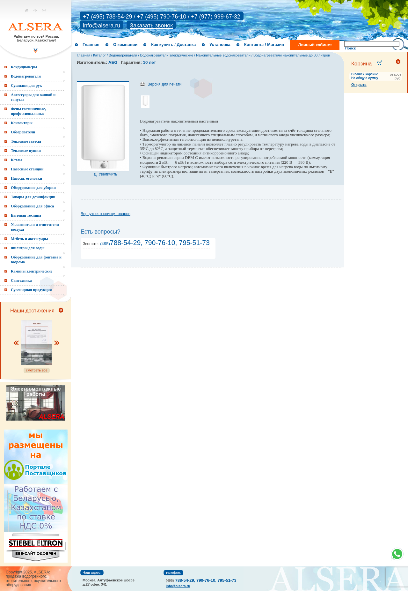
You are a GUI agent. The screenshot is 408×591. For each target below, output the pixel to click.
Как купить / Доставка (173, 44)
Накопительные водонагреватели (223, 55)
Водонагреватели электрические (166, 55)
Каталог (99, 55)
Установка (219, 44)
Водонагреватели (123, 55)
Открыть (359, 84)
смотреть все (36, 370)
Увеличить (107, 174)
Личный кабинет (315, 44)
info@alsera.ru (101, 25)
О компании (125, 44)
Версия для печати (164, 84)
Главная (91, 44)
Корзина (361, 64)
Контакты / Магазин (264, 44)
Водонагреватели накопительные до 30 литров (291, 55)
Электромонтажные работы (36, 391)
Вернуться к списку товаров (105, 214)
